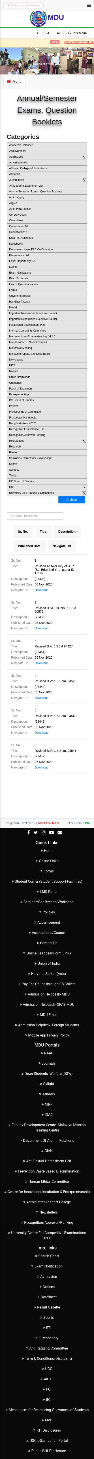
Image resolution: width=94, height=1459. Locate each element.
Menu (14, 82)
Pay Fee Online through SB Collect (47, 984)
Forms (47, 871)
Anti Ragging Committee (47, 1348)
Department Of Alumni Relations (47, 1140)
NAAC (47, 1053)
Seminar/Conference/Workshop (47, 902)
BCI (47, 1399)
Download (42, 590)
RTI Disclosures (47, 1430)
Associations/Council (47, 933)
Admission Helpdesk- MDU (47, 994)
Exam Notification (47, 1266)
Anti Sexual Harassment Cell (47, 1161)
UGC (47, 1369)
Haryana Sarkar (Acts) (47, 974)
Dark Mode (77, 33)
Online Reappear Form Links (47, 953)
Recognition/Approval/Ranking (47, 1222)
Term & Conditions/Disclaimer (47, 1358)
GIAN (47, 1151)
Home (47, 851)
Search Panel (47, 1256)
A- (38, 33)
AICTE (47, 1379)
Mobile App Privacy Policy (47, 1035)
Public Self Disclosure (47, 1451)
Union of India (47, 963)
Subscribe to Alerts (23, 5)
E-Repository (47, 1338)
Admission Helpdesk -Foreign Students (47, 1025)
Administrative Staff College (47, 1202)
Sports (47, 1317)
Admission (47, 1276)
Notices (47, 1287)
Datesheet (47, 1297)
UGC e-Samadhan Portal (47, 1440)
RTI (47, 1328)
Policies (47, 912)
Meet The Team (48, 823)
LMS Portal (47, 892)
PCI (47, 1389)
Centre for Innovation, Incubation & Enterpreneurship (47, 1192)
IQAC (47, 1115)
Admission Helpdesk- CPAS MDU (47, 1004)
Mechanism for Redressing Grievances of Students (47, 1410)
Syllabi (47, 1084)
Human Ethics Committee (47, 1181)
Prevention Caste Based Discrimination (47, 1171)
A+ (59, 33)
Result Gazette (47, 1307)
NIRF (47, 1104)
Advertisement (47, 922)
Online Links (47, 861)
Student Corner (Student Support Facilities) (47, 881)
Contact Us (47, 943)
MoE (47, 1420)
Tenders (47, 1094)
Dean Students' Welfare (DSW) (47, 1074)
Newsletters (47, 1212)
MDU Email (47, 1015)
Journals (47, 1063)
